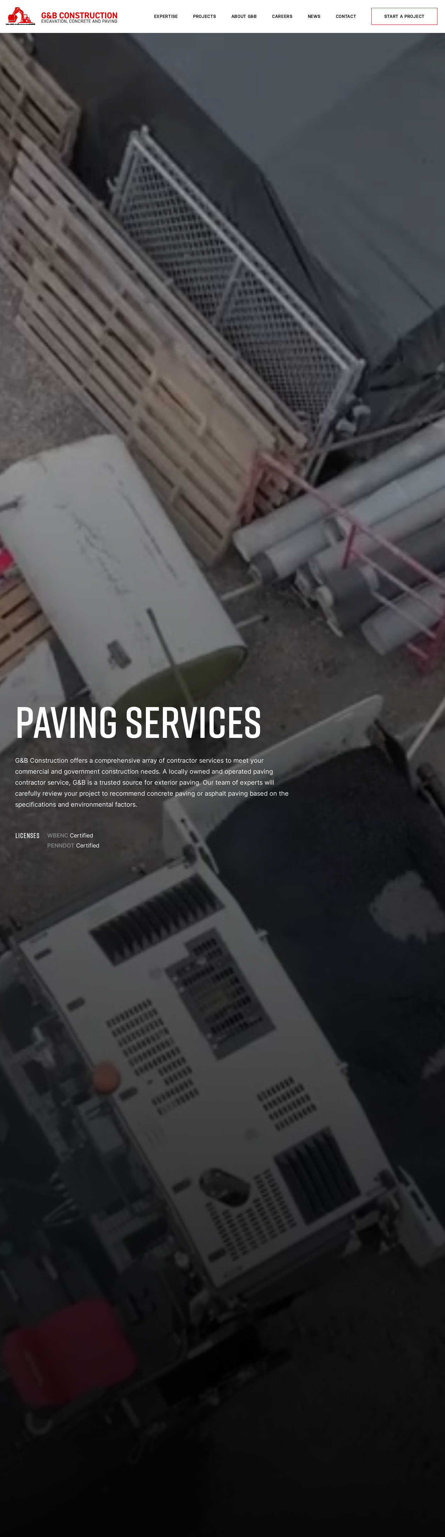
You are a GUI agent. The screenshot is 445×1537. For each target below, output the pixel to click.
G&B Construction (60, 16)
